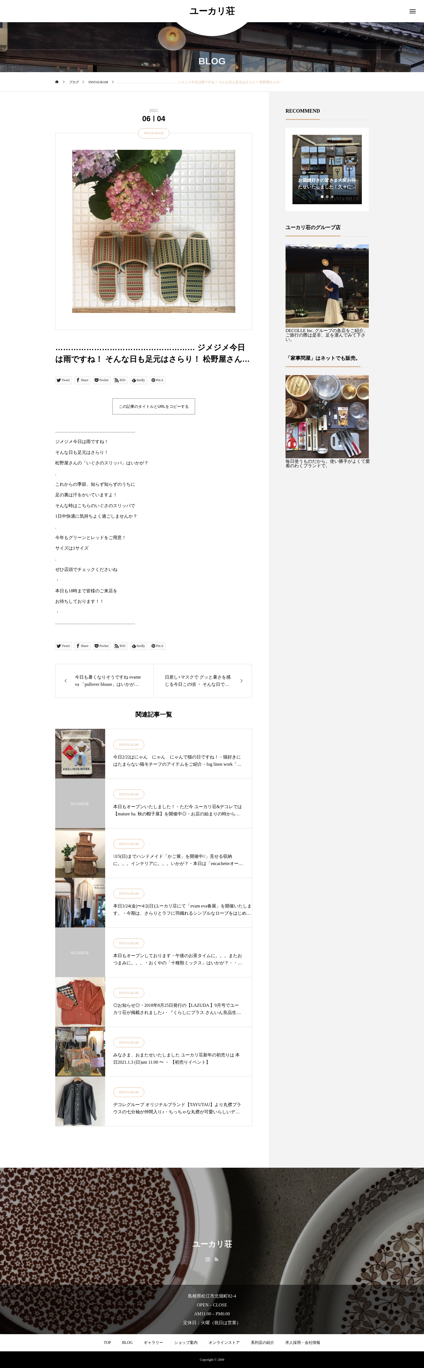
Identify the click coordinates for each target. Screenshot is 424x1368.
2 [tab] (327, 196)
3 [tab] (332, 196)
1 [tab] (322, 196)
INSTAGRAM (153, 133)
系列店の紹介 (262, 1343)
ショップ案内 (186, 1343)
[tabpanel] (327, 169)
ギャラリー (153, 1343)
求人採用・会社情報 (302, 1343)
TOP (107, 1343)
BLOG (127, 1343)
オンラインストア (224, 1343)
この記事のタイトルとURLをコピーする (154, 406)
